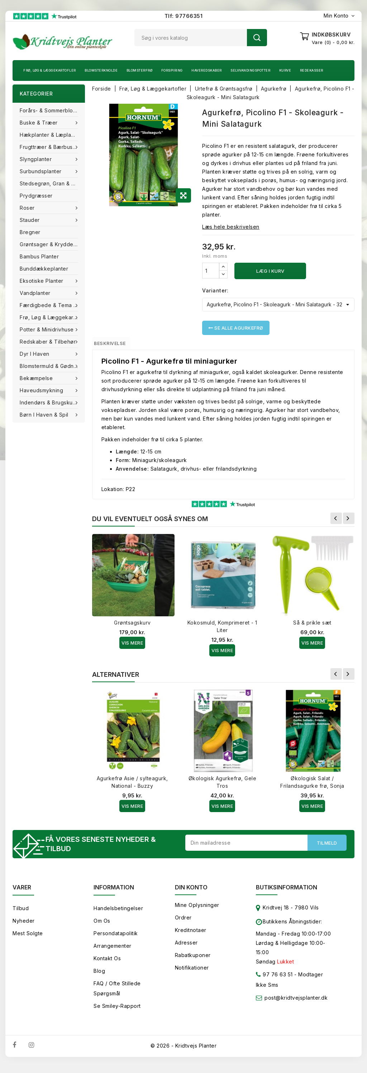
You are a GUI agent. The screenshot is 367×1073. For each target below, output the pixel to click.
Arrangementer (113, 951)
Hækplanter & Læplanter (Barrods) (52, 135)
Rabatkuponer (193, 960)
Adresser (186, 948)
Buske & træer (39, 123)
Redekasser (311, 70)
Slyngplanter (36, 159)
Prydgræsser (36, 196)
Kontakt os (107, 964)
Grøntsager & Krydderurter (52, 244)
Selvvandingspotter (250, 70)
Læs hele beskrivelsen (230, 227)
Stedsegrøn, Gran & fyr (49, 183)
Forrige (336, 521)
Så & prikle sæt (312, 626)
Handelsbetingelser (118, 914)
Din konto (191, 892)
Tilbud (21, 914)
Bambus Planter (39, 256)
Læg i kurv (270, 271)
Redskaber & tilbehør (48, 342)
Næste (348, 521)
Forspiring (172, 70)
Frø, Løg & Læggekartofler (49, 70)
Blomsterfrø (140, 70)
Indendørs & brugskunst (51, 402)
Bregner (30, 232)
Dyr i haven (35, 354)
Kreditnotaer (190, 935)
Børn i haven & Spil (45, 415)
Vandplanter (36, 293)
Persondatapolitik (116, 939)
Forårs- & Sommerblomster (52, 110)
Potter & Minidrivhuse (47, 329)
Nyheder (24, 926)
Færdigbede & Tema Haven (52, 305)
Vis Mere (132, 646)
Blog (99, 976)
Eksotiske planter (42, 281)
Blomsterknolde (101, 70)
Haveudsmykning (42, 390)
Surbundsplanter (41, 171)
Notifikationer (192, 973)
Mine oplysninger (197, 910)
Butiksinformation (286, 892)
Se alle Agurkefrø (235, 328)
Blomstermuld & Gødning (51, 366)
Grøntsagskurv (132, 626)
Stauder (30, 220)
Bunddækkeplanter (44, 269)
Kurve (285, 70)
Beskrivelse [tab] (118, 345)
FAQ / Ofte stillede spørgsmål (117, 994)
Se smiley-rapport (117, 1011)
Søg (257, 37)
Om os (102, 926)
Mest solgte (28, 939)
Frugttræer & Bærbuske (50, 147)
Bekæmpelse (37, 378)
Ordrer (183, 923)
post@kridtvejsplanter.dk (296, 1003)
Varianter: (215, 290)
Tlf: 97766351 (184, 16)
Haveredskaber (206, 70)
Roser (28, 208)
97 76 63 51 (274, 981)
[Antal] (210, 270)
